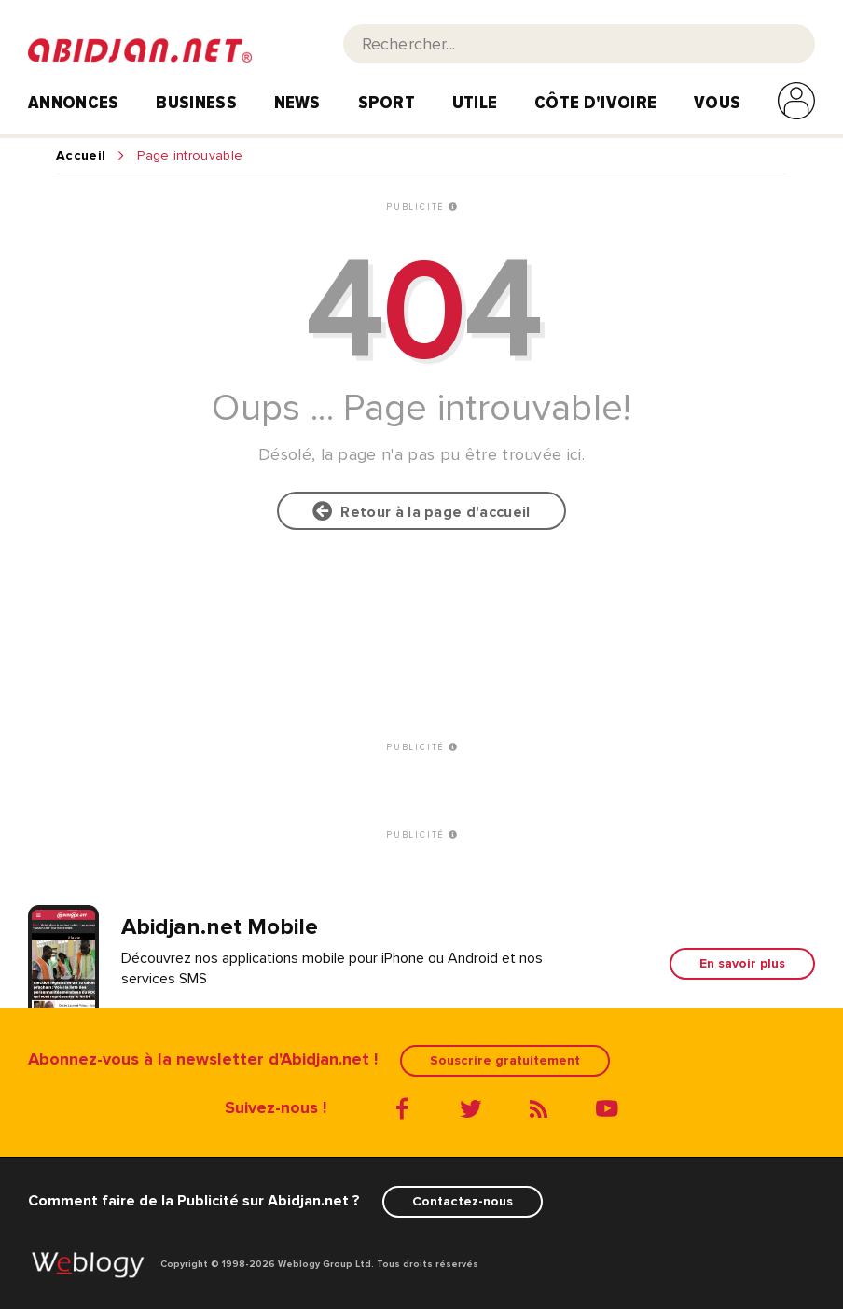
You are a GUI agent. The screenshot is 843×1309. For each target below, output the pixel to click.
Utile (475, 102)
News (297, 102)
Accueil (80, 155)
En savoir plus (742, 963)
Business (196, 102)
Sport (387, 102)
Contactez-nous (462, 1201)
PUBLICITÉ (421, 207)
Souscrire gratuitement (505, 1060)
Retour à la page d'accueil (421, 511)
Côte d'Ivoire (595, 102)
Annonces (73, 102)
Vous (717, 102)
